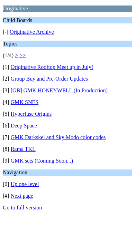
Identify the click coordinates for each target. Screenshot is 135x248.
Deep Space (24, 125)
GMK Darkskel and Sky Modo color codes (58, 137)
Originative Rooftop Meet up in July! (52, 67)
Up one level (25, 184)
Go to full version (22, 207)
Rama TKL (23, 149)
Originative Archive (32, 32)
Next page (22, 196)
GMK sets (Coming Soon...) (42, 161)
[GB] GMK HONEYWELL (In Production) (59, 90)
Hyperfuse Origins (31, 114)
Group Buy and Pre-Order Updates (49, 79)
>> (22, 55)
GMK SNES (24, 102)
